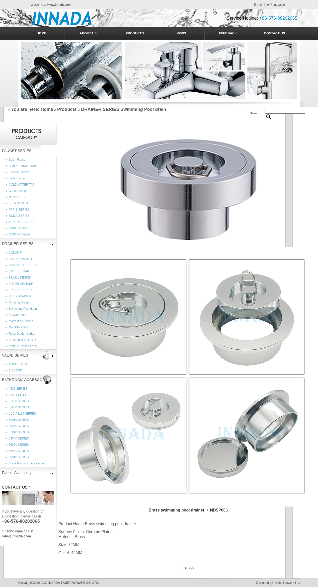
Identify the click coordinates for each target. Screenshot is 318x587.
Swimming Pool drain (23, 308)
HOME (41, 33)
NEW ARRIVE (18, 197)
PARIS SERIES (19, 209)
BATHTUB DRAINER (23, 265)
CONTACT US (274, 33)
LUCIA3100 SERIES (22, 413)
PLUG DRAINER (20, 296)
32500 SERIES (19, 401)
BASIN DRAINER (20, 259)
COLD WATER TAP (22, 184)
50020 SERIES (19, 426)
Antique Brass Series (23, 346)
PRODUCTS (135, 33)
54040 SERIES (19, 438)
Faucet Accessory (16, 472)
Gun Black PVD (19, 327)
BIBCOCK (15, 370)
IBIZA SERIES (18, 203)
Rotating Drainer (19, 302)
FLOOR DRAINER (21, 284)
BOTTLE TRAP (19, 271)
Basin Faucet (17, 159)
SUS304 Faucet (19, 234)
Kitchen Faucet (19, 172)
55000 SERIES (19, 444)
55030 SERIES (19, 451)
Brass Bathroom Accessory (27, 463)
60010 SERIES (19, 457)
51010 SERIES (19, 432)
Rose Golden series (22, 333)
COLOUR (15, 252)
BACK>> (188, 568)
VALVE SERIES (15, 355)
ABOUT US (88, 33)
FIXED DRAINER (20, 290)
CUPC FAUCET (19, 228)
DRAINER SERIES (18, 243)
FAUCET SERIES (16, 150)
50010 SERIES (19, 420)
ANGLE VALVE (19, 364)
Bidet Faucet (17, 178)
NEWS (181, 33)
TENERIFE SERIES (22, 222)
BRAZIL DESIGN (20, 277)
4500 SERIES (18, 388)
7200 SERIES (18, 395)
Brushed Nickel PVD (22, 340)
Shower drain (17, 315)
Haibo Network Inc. (287, 583)
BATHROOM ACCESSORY (25, 379)
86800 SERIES (19, 407)
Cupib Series (17, 191)
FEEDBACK (228, 33)
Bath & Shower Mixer (23, 166)
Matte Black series (21, 321)
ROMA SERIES (19, 216)
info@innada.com (275, 4)
